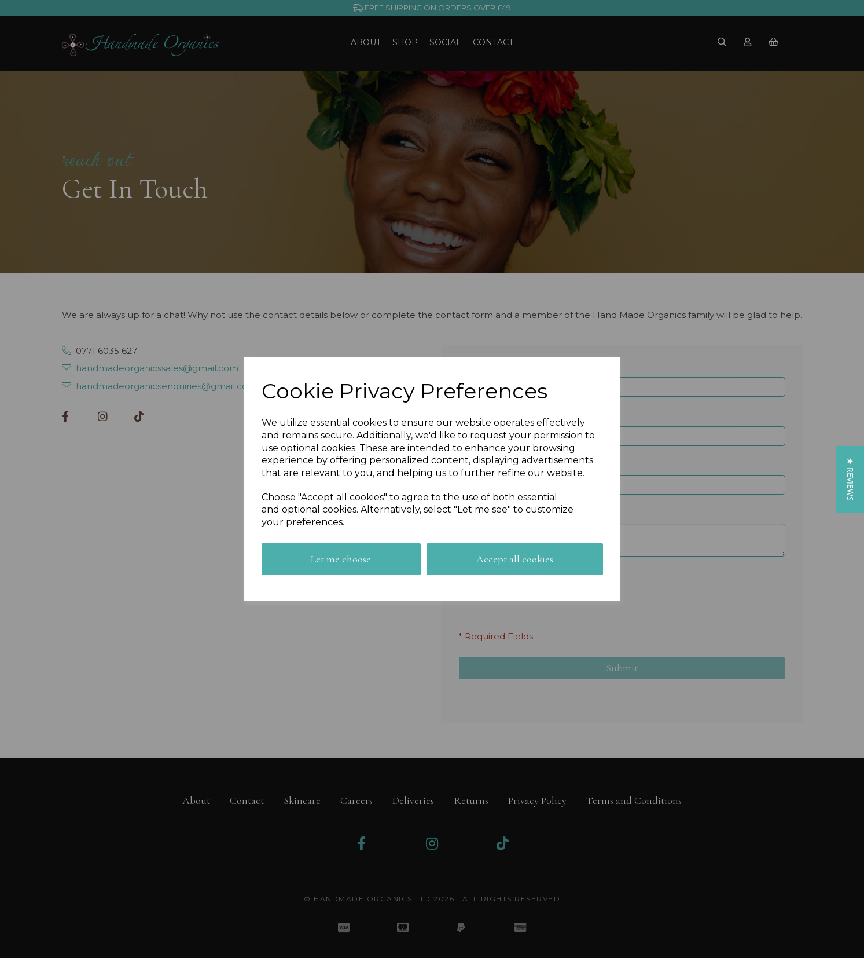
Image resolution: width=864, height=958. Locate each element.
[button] (850, 478)
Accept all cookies (514, 559)
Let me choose (341, 559)
